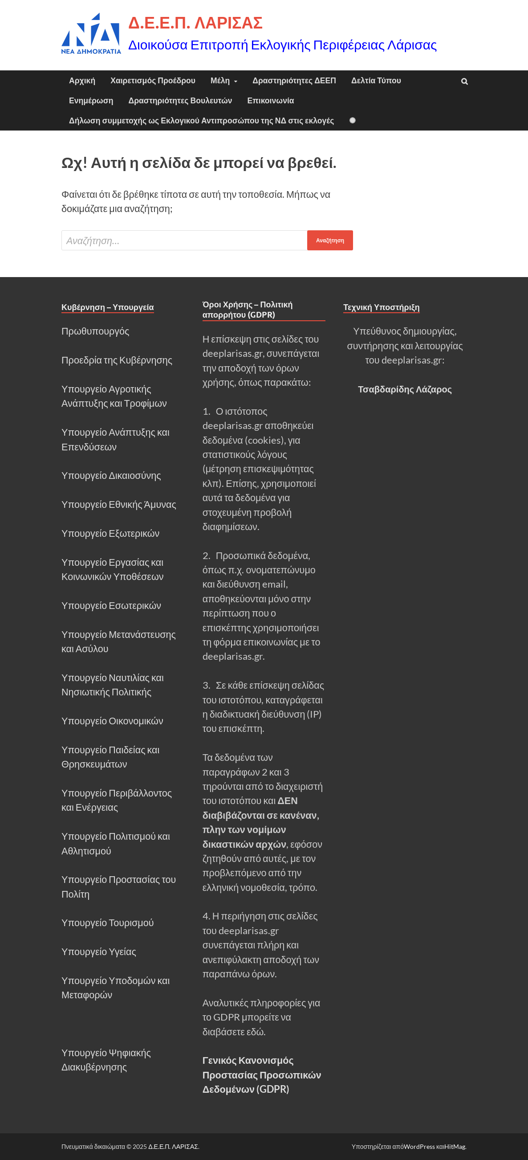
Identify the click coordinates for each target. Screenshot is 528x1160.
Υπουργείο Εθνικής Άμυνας (118, 504)
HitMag (454, 1146)
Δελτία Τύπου (376, 80)
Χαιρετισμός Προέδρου (152, 80)
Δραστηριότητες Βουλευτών (180, 100)
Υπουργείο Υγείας (98, 951)
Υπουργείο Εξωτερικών (110, 533)
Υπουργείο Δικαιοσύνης (111, 475)
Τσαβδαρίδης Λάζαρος (405, 389)
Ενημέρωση (91, 100)
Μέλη (220, 80)
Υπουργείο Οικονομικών (112, 721)
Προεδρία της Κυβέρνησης (116, 360)
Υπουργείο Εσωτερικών (111, 605)
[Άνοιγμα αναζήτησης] (464, 81)
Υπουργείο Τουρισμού (107, 922)
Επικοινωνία (271, 100)
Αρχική (82, 80)
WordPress (419, 1146)
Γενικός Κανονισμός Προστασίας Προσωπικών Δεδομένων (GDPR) (262, 1074)
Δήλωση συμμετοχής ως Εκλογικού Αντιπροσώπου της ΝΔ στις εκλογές (201, 120)
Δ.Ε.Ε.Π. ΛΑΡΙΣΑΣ (195, 22)
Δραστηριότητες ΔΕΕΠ (294, 80)
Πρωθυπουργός (95, 331)
